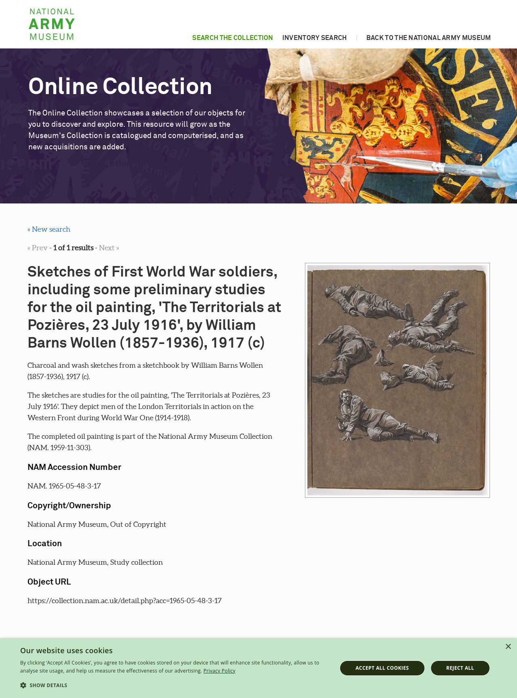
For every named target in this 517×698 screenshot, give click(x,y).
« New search (48, 229)
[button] (174, 685)
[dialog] (258, 668)
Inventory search (314, 38)
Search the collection (232, 38)
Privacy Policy (219, 670)
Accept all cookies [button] (382, 667)
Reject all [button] (460, 667)
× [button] (508, 647)
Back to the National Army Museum (428, 38)
